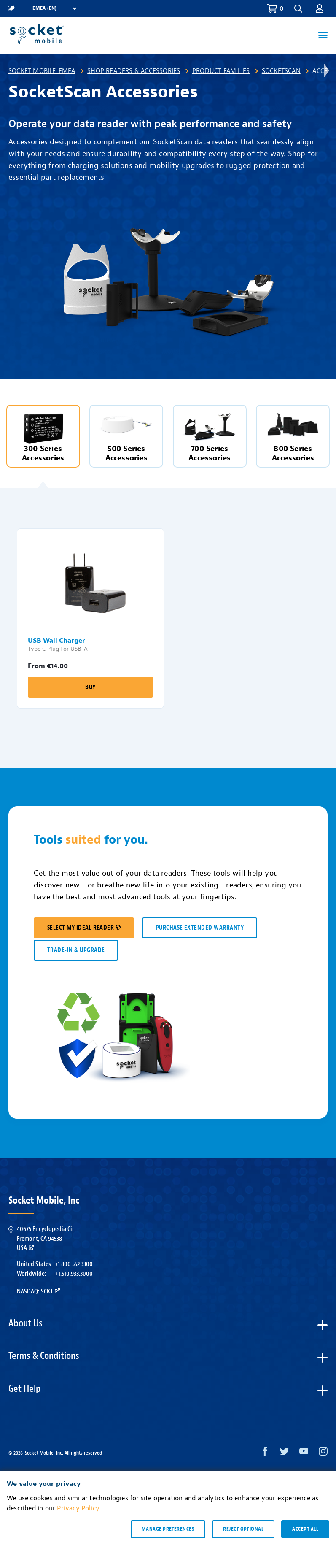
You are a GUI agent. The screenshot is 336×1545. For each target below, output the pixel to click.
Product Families (221, 71)
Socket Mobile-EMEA (41, 71)
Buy (90, 687)
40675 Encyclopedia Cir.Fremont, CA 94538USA (46, 1238)
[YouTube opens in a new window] (303, 1453)
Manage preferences (168, 1529)
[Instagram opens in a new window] (323, 1453)
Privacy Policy (78, 1508)
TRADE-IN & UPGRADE (76, 950)
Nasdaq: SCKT (38, 1291)
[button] (298, 9)
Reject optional (243, 1529)
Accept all (305, 1529)
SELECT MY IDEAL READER (84, 928)
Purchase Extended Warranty (200, 928)
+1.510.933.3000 (74, 1273)
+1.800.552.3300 (74, 1264)
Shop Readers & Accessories (133, 71)
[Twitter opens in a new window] (284, 1453)
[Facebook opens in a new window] (265, 1453)
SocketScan (281, 71)
